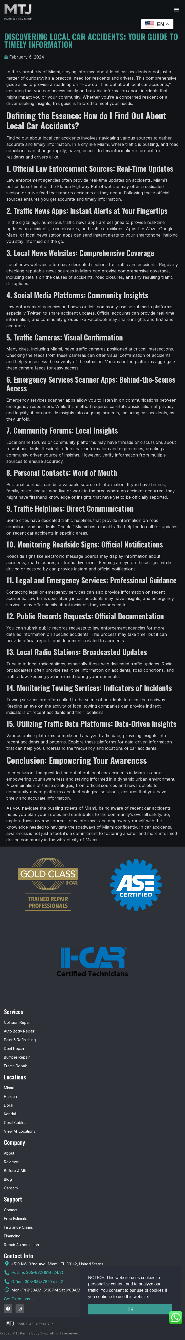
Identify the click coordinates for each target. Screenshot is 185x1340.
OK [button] (130, 1309)
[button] (151, 1297)
